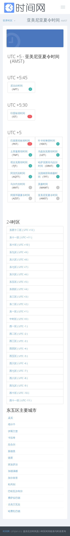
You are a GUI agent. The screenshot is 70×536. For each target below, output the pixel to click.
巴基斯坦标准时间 (20, 140)
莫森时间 (43, 184)
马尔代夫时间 (17, 184)
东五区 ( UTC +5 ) (19, 281)
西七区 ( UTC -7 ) (19, 370)
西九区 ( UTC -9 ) (19, 385)
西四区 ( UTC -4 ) (19, 348)
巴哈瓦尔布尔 (15, 491)
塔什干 (11, 424)
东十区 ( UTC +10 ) (19, 244)
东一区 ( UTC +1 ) (19, 311)
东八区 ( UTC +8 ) (19, 259)
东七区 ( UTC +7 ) (19, 267)
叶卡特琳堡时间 (46, 140)
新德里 (11, 451)
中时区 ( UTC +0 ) (19, 319)
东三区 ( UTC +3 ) (19, 296)
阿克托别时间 (17, 173)
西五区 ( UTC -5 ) (19, 356)
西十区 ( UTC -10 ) (19, 393)
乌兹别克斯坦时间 (47, 151)
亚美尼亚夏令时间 (47, 195)
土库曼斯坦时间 (18, 151)
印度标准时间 (17, 113)
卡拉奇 (11, 437)
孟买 (10, 417)
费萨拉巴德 (14, 497)
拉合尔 (11, 444)
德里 (10, 457)
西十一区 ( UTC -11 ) (20, 400)
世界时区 (8, 20)
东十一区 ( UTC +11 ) (21, 237)
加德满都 (13, 471)
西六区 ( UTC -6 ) (19, 363)
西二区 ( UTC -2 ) (19, 333)
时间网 (6, 531)
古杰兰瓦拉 (14, 504)
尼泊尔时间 (16, 85)
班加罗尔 (13, 464)
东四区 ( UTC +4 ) (19, 289)
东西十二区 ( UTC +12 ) (22, 230)
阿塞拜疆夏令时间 (20, 195)
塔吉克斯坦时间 (18, 162)
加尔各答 (13, 477)
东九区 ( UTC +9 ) (19, 252)
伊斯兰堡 (13, 431)
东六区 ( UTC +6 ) (19, 274)
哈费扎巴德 (14, 511)
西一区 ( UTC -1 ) (19, 326)
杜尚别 (11, 484)
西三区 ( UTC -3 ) (19, 341)
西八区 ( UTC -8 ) (19, 378)
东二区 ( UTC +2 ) (19, 304)
